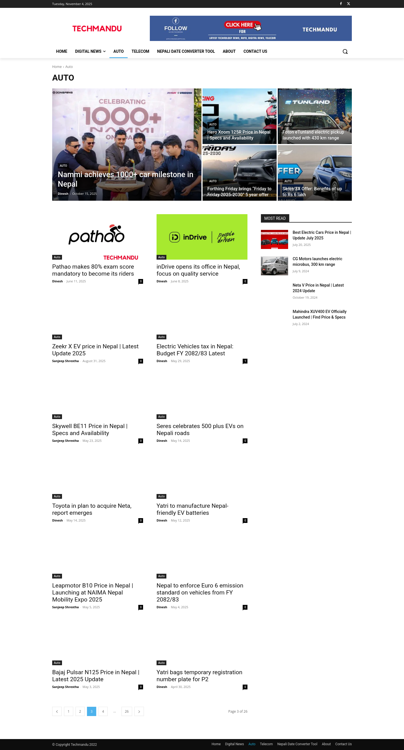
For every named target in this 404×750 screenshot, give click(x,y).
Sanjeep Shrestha (65, 361)
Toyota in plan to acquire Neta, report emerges (91, 509)
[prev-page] (57, 711)
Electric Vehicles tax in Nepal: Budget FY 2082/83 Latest (195, 350)
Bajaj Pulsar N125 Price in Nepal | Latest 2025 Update (95, 676)
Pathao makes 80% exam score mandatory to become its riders (93, 270)
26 (127, 711)
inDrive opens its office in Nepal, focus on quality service (198, 270)
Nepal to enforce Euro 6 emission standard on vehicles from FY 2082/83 (200, 592)
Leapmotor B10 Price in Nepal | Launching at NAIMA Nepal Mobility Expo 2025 (92, 592)
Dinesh (57, 281)
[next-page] (139, 711)
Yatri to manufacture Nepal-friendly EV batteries (192, 509)
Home (57, 66)
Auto (63, 165)
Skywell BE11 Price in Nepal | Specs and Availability (90, 429)
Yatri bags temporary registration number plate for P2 (199, 676)
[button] (345, 51)
